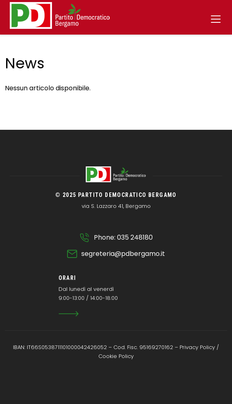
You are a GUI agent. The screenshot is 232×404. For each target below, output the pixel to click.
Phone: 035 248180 (123, 237)
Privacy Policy (197, 347)
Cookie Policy (116, 356)
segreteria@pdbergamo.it (123, 253)
